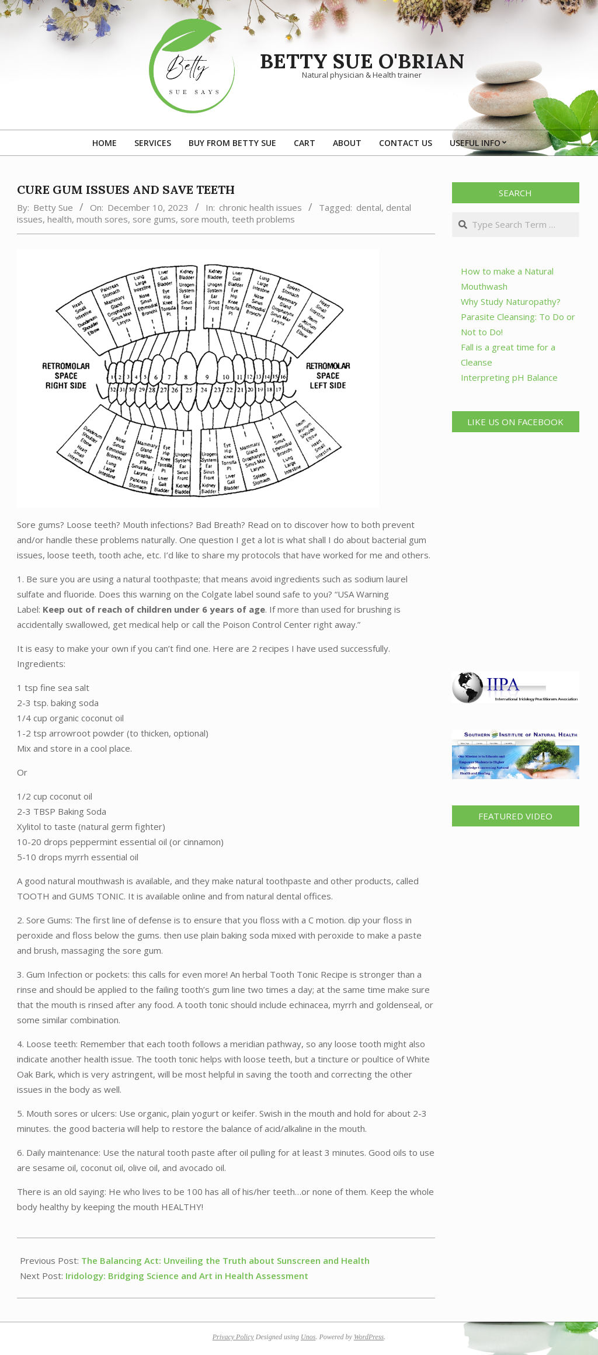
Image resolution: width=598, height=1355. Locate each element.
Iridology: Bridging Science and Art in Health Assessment (186, 1275)
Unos (308, 1337)
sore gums (154, 219)
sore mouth (203, 219)
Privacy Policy (233, 1337)
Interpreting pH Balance (509, 377)
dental (368, 207)
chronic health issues (260, 207)
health (59, 219)
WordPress (369, 1337)
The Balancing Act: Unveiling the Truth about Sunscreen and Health (225, 1260)
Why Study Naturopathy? (511, 301)
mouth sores (102, 219)
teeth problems (263, 219)
